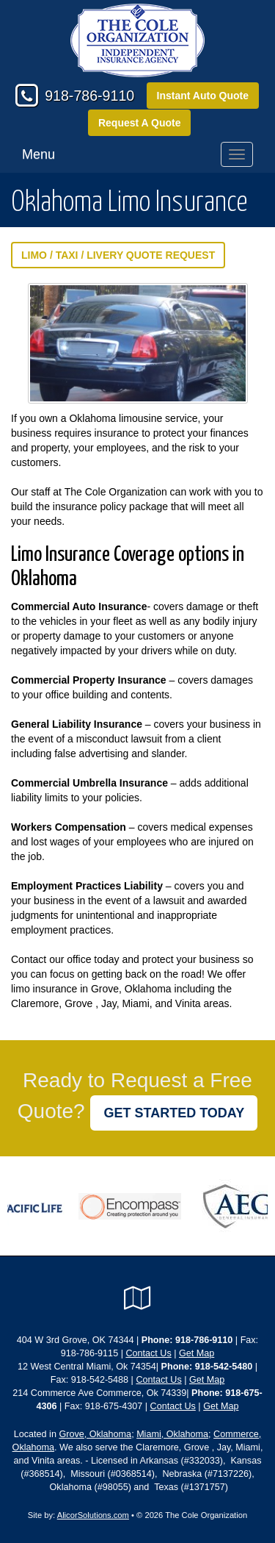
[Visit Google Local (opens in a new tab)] (137, 1298)
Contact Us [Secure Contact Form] (148, 1353)
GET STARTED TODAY (173, 1113)
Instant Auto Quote (203, 95)
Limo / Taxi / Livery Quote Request (118, 255)
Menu (38, 154)
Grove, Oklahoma (95, 1434)
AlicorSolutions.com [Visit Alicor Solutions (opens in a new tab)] (93, 1515)
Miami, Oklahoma (172, 1434)
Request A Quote (139, 123)
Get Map (196, 1353)
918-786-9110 (89, 95)
